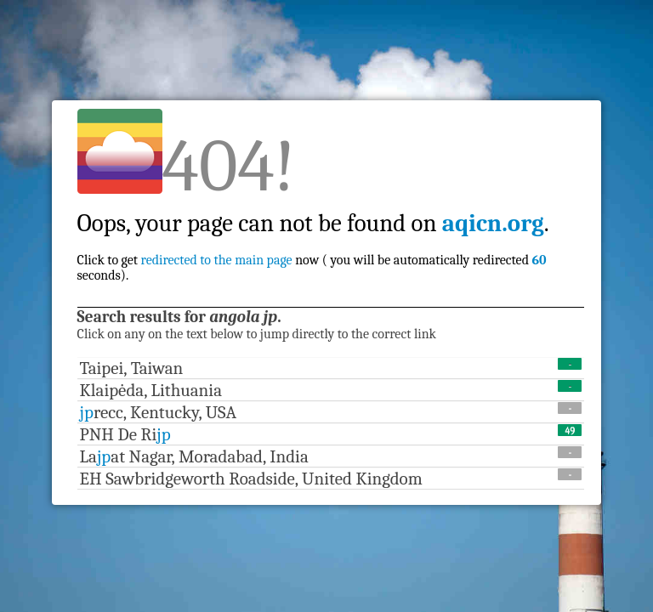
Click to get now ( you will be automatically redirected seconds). (313, 230)
